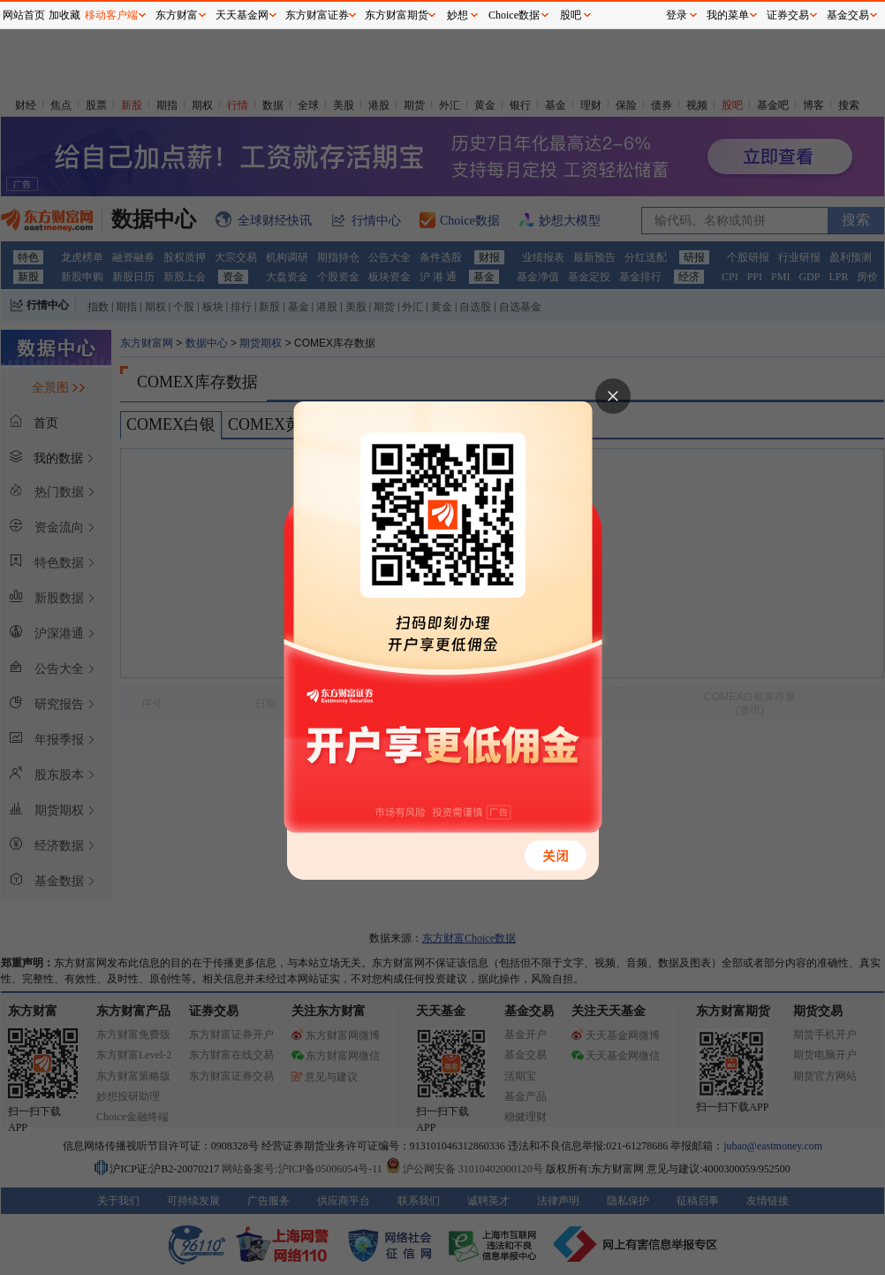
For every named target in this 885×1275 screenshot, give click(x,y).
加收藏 (64, 15)
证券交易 (788, 15)
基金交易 (848, 15)
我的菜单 (728, 15)
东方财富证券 (317, 15)
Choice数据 (514, 15)
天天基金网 (242, 15)
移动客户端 (111, 15)
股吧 (570, 15)
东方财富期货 (396, 15)
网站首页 (24, 15)
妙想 (457, 15)
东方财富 (176, 15)
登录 (676, 15)
